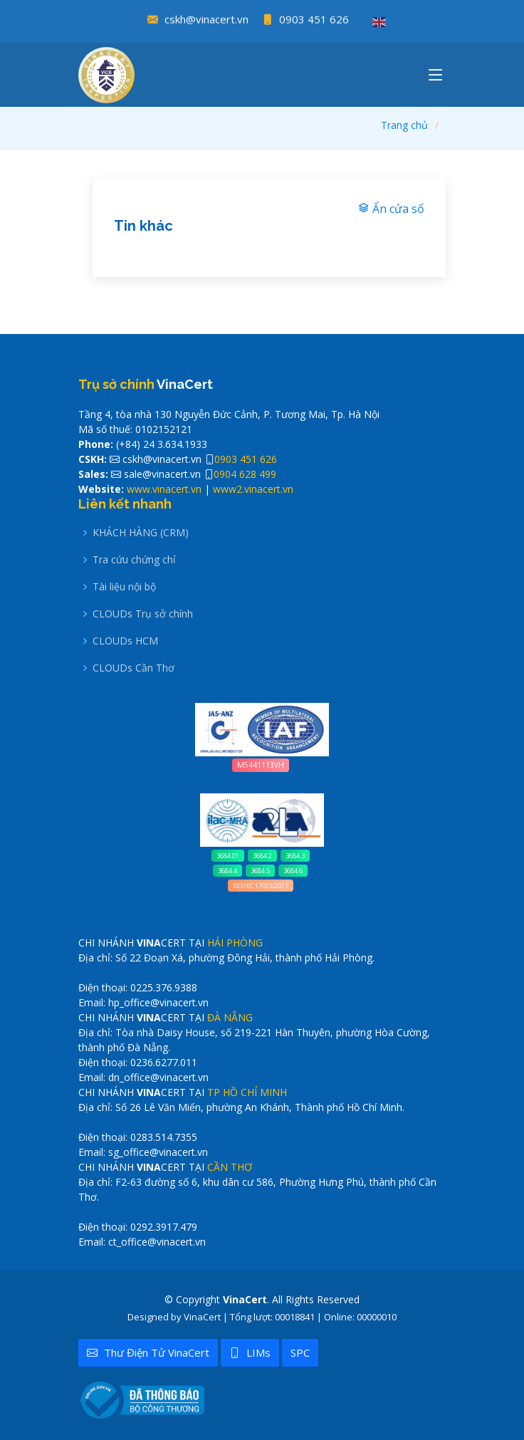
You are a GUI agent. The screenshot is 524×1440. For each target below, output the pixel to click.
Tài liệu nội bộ (124, 587)
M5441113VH (260, 765)
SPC (300, 1352)
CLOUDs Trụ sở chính (143, 614)
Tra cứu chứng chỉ (134, 560)
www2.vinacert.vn (253, 489)
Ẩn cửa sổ (391, 208)
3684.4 (227, 870)
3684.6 (293, 870)
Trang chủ (404, 125)
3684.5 (260, 870)
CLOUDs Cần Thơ (133, 668)
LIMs (250, 1352)
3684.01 (227, 855)
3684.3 (295, 855)
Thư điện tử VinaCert (148, 1352)
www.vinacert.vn (164, 489)
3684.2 (262, 855)
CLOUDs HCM (125, 641)
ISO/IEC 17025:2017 (260, 885)
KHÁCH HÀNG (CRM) (141, 533)
